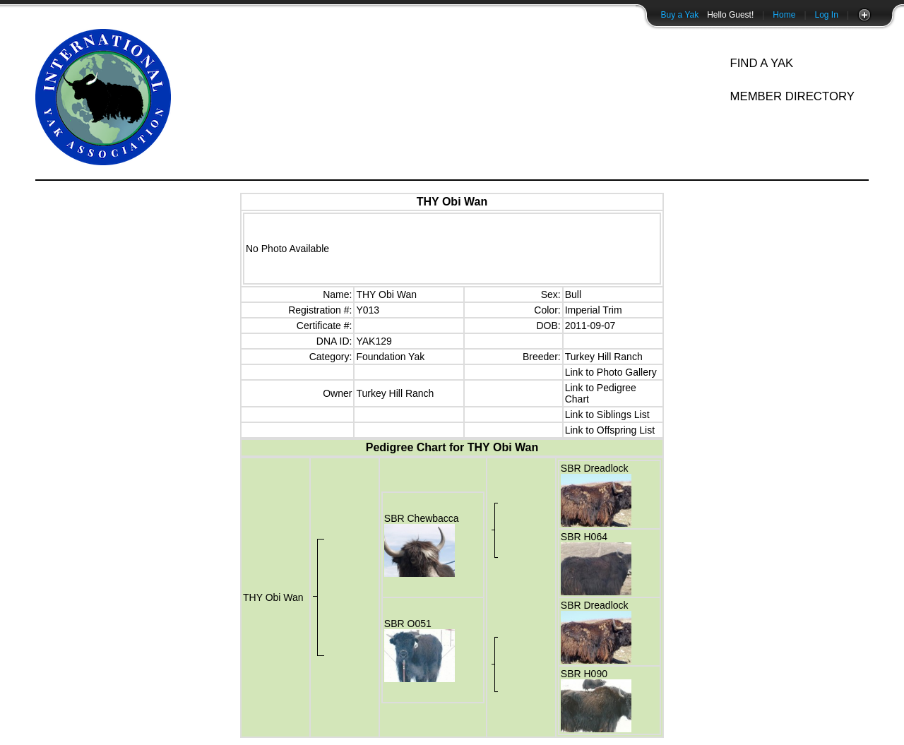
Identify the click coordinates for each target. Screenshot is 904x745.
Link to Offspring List (610, 430)
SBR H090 (584, 673)
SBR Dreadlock (595, 468)
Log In (826, 15)
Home (784, 15)
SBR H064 (584, 536)
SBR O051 (408, 623)
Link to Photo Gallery (611, 372)
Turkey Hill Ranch (604, 356)
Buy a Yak (680, 15)
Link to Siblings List (607, 414)
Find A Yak (761, 63)
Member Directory (792, 96)
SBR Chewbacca (421, 518)
